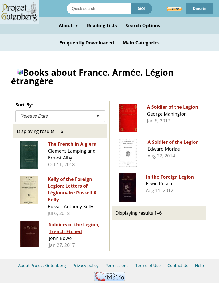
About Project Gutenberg (42, 265)
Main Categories (141, 43)
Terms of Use (148, 265)
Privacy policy (85, 265)
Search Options (142, 25)
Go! (141, 8)
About (68, 25)
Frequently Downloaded (86, 43)
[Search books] (99, 8)
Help (199, 265)
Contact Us (177, 265)
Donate (199, 8)
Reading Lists (102, 25)
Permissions (117, 265)
